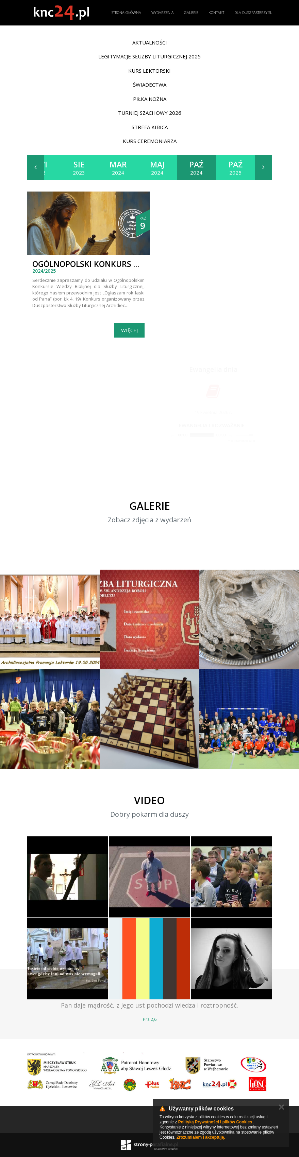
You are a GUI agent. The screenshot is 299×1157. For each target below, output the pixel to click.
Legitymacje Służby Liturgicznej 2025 (149, 56)
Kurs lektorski (149, 70)
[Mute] (231, 435)
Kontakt (216, 12)
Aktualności (149, 42)
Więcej (129, 330)
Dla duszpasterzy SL (253, 12)
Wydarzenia (162, 12)
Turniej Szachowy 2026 (149, 112)
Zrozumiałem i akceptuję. (201, 1137)
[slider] (202, 435)
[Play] (173, 435)
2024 (118, 167)
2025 (235, 167)
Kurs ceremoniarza (150, 141)
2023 (79, 167)
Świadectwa (149, 84)
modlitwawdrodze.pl (241, 440)
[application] (211, 435)
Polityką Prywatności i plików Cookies (215, 1122)
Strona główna (126, 12)
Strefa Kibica (150, 127)
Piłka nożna (149, 98)
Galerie (191, 12)
